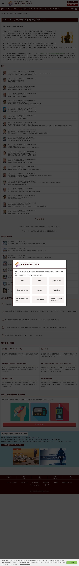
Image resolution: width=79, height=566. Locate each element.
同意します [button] (72, 562)
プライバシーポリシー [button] (25, 564)
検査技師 (39, 290)
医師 (22, 281)
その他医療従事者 (39, 299)
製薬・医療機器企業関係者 (22, 299)
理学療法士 (57, 290)
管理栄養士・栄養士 (22, 290)
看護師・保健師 (56, 281)
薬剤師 (39, 281)
